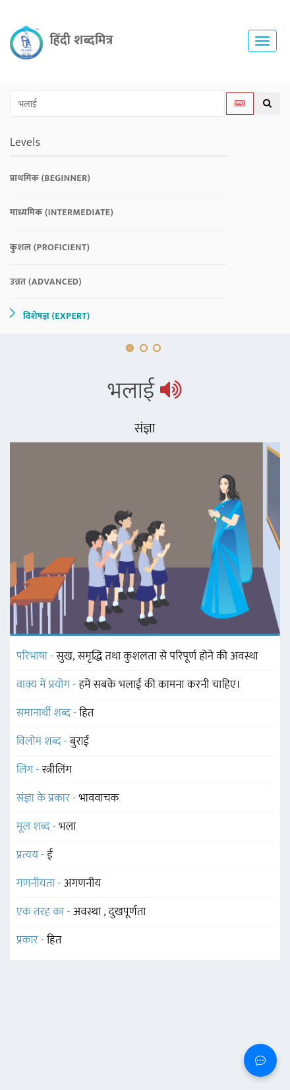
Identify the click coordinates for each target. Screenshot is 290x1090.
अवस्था (88, 912)
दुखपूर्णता (127, 912)
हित (87, 713)
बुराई (79, 741)
